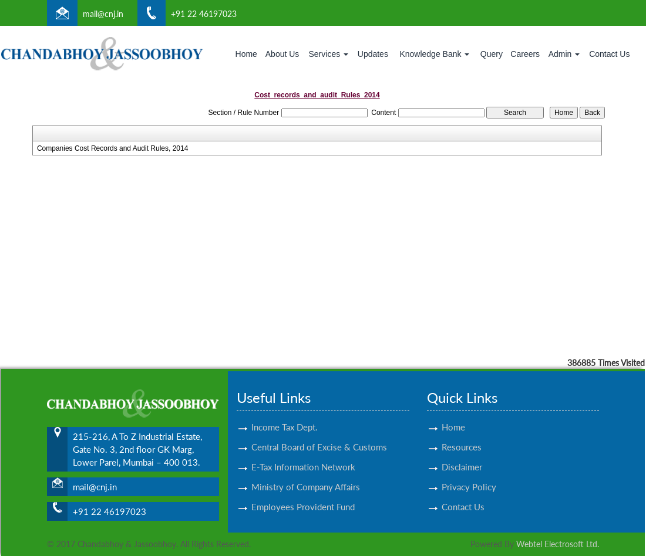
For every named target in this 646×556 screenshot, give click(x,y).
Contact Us (609, 54)
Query (491, 54)
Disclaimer (462, 456)
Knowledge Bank (434, 54)
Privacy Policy (469, 476)
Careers (525, 54)
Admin (564, 54)
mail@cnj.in (103, 14)
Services (328, 54)
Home (246, 54)
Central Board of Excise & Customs (319, 436)
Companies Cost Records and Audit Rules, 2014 (112, 148)
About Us (282, 54)
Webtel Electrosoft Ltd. (557, 544)
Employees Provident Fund (303, 496)
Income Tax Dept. (284, 416)
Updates (373, 54)
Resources (462, 436)
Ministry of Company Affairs (305, 476)
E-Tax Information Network (303, 456)
